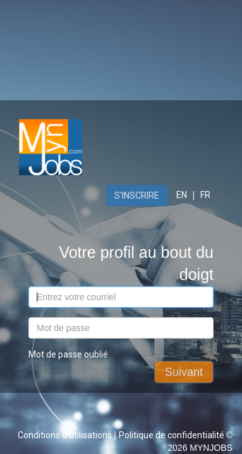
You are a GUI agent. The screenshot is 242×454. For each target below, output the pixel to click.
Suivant (184, 372)
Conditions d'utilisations (66, 435)
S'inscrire (136, 195)
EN (181, 195)
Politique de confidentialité (172, 435)
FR (205, 195)
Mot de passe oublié (68, 354)
